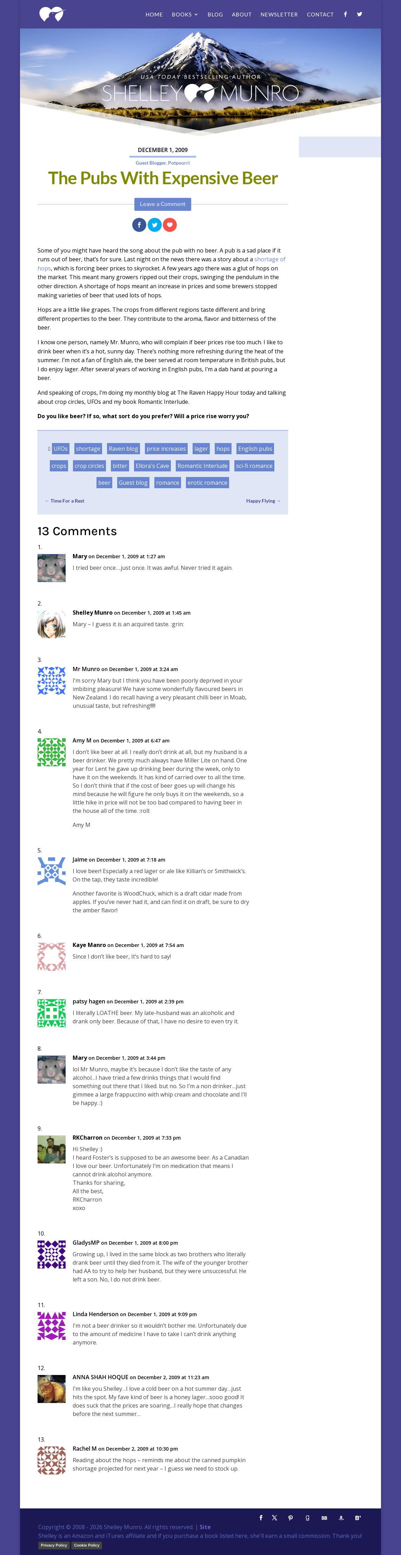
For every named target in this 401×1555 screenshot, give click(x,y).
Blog (215, 15)
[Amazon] (341, 1518)
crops (59, 466)
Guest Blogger (151, 163)
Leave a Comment (163, 204)
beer (104, 482)
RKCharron (87, 1137)
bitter (120, 466)
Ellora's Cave (152, 466)
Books (182, 15)
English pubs (255, 448)
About (242, 15)
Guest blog (133, 482)
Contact (320, 15)
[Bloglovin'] (358, 1518)
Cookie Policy (86, 1545)
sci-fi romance (254, 466)
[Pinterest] (290, 1518)
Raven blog (123, 448)
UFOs (61, 448)
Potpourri (179, 163)
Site (205, 1527)
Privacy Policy (54, 1545)
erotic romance (207, 482)
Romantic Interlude (203, 466)
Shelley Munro (93, 612)
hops (223, 448)
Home (154, 15)
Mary (80, 556)
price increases (166, 448)
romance (167, 482)
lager (201, 448)
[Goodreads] (307, 1518)
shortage (88, 448)
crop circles (89, 466)
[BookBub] (324, 1518)
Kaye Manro (89, 945)
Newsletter (279, 15)
